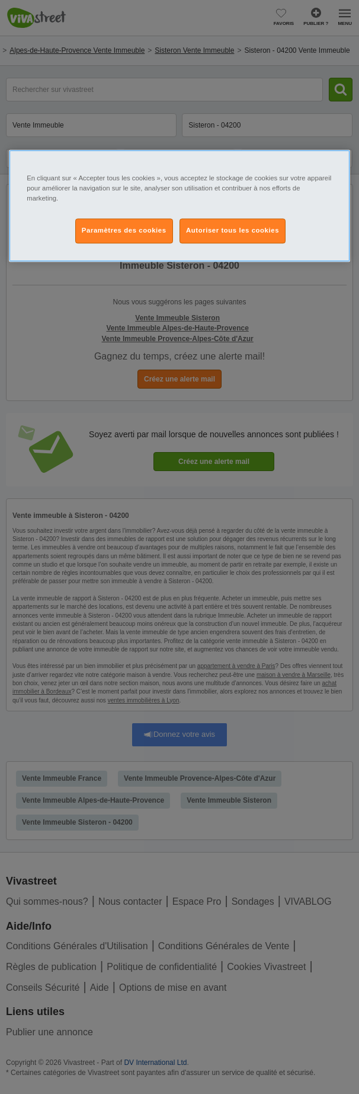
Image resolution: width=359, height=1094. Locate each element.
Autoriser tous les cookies (232, 230)
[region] (179, 206)
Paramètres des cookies (124, 230)
